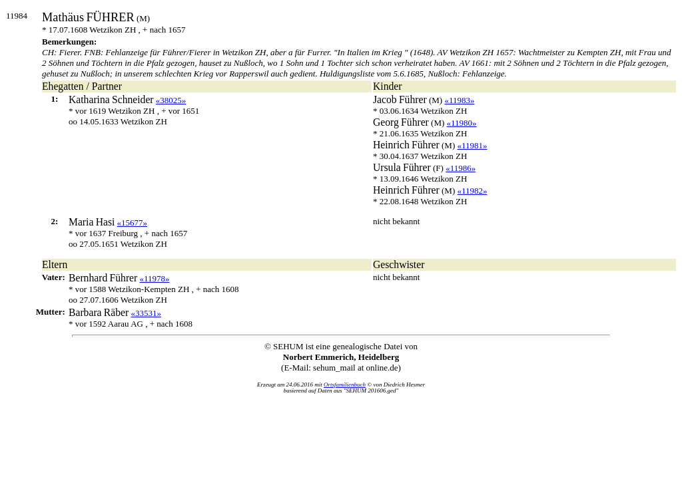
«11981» (473, 145)
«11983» (459, 100)
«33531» (146, 313)
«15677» (132, 223)
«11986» (461, 168)
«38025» (171, 100)
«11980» (462, 123)
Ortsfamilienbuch (345, 384)
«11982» (473, 191)
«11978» (155, 278)
